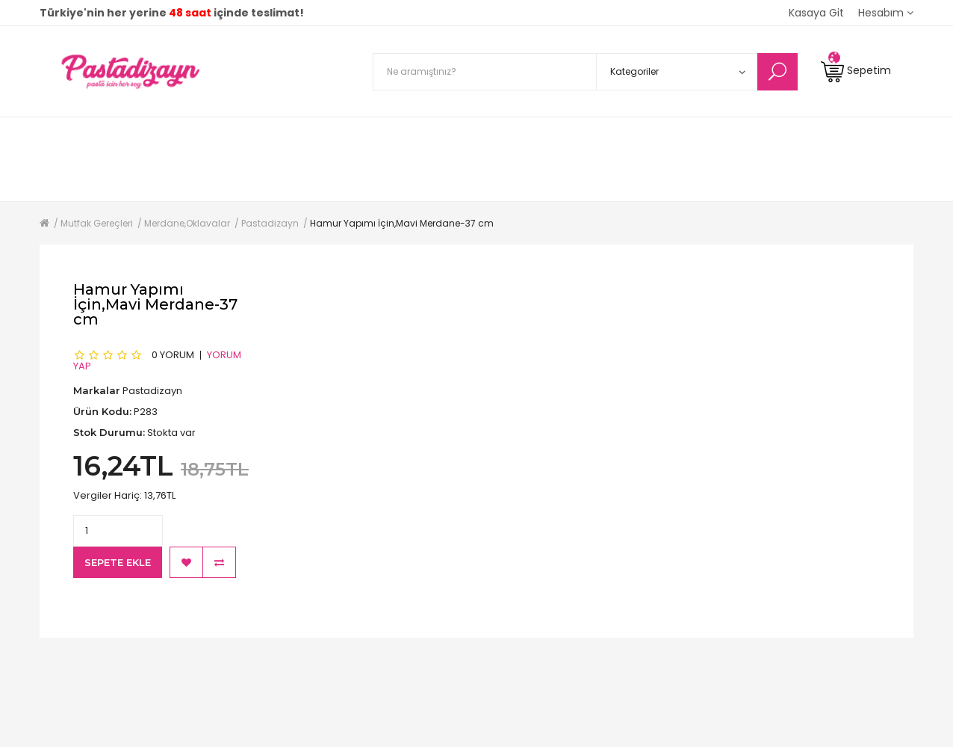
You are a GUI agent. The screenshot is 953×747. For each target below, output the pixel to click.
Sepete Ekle (117, 562)
